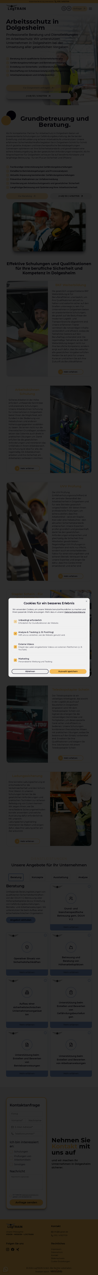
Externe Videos (26, 644)
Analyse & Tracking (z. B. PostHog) (36, 632)
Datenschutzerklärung (74, 612)
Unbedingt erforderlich (30, 620)
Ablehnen (30, 671)
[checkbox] (15, 621)
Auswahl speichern (68, 671)
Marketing (23, 659)
